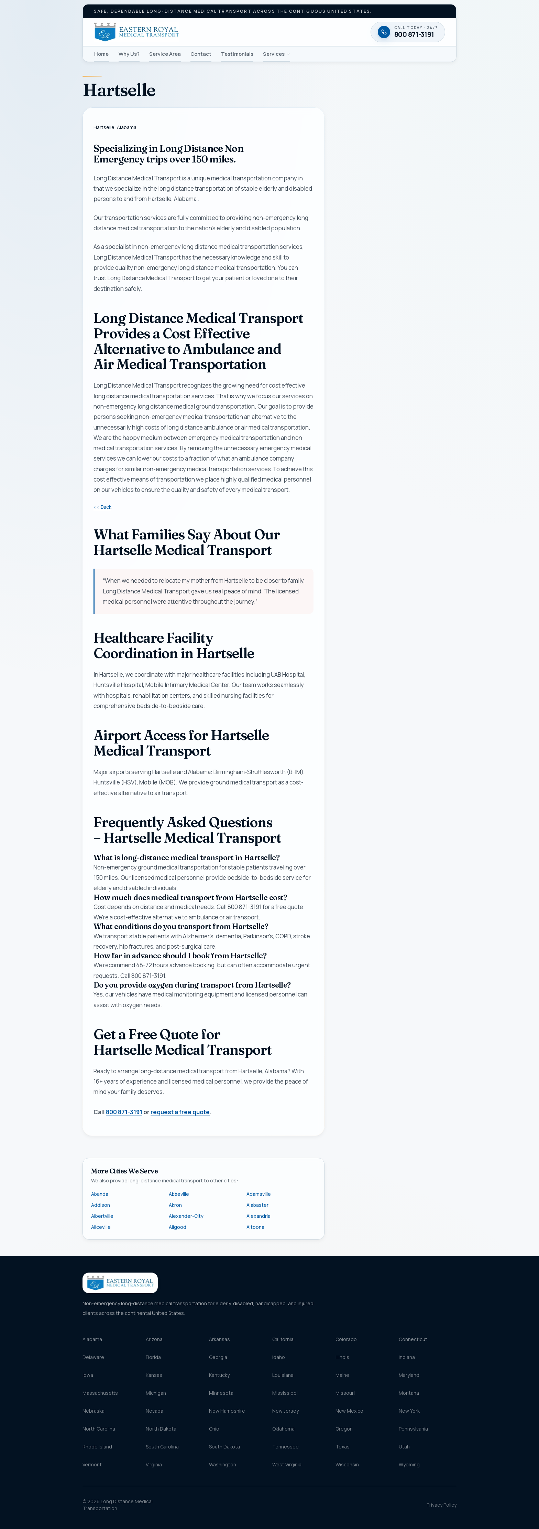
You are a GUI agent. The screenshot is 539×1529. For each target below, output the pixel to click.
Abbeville (179, 1194)
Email (348, 318)
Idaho (278, 1357)
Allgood (177, 1227)
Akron (175, 1205)
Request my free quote (396, 547)
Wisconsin (347, 1464)
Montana (409, 1393)
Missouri (345, 1393)
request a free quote (180, 1112)
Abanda (99, 1194)
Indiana (407, 1357)
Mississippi (285, 1393)
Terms (433, 564)
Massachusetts (100, 1393)
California (283, 1339)
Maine (342, 1375)
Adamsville (258, 1194)
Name (349, 255)
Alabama (92, 1339)
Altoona (255, 1227)
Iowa (87, 1375)
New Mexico (349, 1410)
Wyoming (409, 1464)
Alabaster (257, 1205)
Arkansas (219, 1339)
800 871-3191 (124, 1112)
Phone (350, 286)
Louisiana (283, 1375)
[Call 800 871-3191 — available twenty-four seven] (396, 592)
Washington (222, 1464)
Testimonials (237, 53)
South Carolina (162, 1446)
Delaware (93, 1357)
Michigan (156, 1393)
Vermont (92, 1464)
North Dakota (161, 1428)
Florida (153, 1357)
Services (276, 53)
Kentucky (219, 1375)
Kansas (154, 1375)
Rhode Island (97, 1446)
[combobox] (396, 409)
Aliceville (101, 1227)
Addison (100, 1205)
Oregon (344, 1428)
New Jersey (285, 1410)
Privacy (419, 564)
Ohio (214, 1428)
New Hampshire (227, 1410)
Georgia (218, 1357)
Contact (200, 53)
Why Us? (129, 53)
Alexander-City (186, 1216)
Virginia (154, 1464)
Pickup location (367, 395)
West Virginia (286, 1464)
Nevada (154, 1410)
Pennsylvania (413, 1428)
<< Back (102, 507)
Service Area (165, 53)
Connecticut (413, 1339)
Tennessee (285, 1446)
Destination (363, 439)
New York (409, 1410)
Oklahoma (283, 1428)
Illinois (342, 1357)
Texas (343, 1446)
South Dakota (224, 1446)
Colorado (346, 1339)
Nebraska (93, 1410)
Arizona (154, 1339)
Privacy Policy (441, 1504)
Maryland (409, 1375)
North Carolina (98, 1428)
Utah (404, 1446)
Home (101, 53)
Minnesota (221, 1393)
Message (373, 483)
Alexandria (258, 1216)
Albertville (102, 1216)
